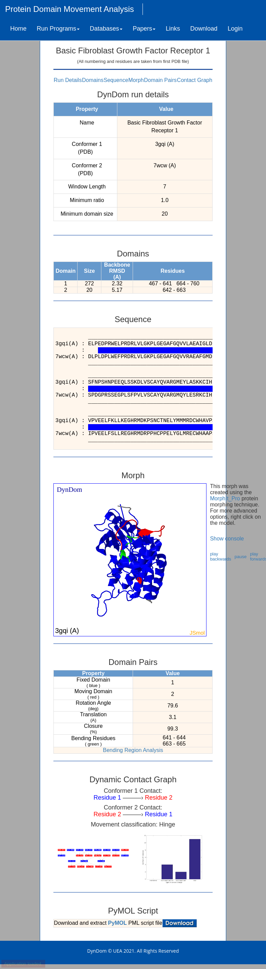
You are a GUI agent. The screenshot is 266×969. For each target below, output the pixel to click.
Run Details (68, 80)
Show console (227, 538)
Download (203, 28)
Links (173, 28)
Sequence (116, 80)
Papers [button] (144, 28)
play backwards (220, 556)
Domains (92, 80)
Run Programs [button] (58, 28)
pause (241, 556)
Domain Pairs (160, 80)
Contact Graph (194, 80)
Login (235, 28)
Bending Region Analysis (133, 750)
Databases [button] (106, 28)
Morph (136, 80)
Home (18, 28)
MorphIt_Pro (225, 498)
